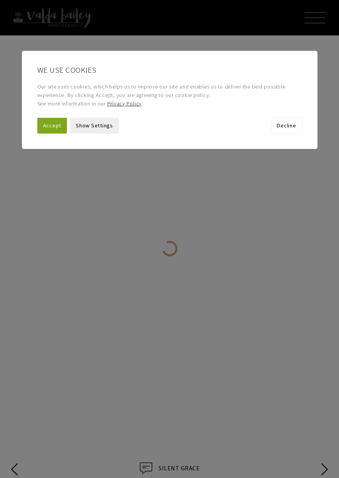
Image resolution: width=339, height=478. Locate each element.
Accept (52, 90)
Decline (286, 90)
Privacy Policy (124, 68)
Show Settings (94, 90)
